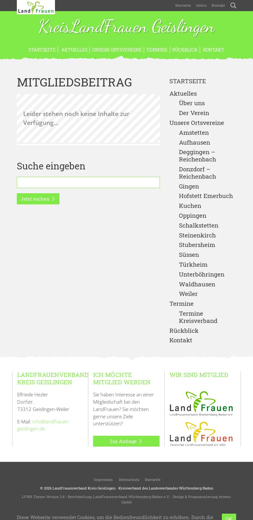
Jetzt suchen (38, 198)
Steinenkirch (197, 235)
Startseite (183, 5)
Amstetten (194, 132)
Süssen (189, 254)
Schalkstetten (198, 225)
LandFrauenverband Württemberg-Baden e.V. (131, 496)
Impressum (103, 479)
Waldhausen (197, 284)
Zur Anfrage (126, 441)
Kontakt (218, 5)
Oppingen (192, 215)
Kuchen (190, 205)
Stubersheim (197, 245)
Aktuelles (73, 50)
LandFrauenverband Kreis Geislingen (83, 488)
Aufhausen (194, 142)
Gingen (189, 186)
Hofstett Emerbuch (206, 196)
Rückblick (184, 50)
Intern (201, 5)
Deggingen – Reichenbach (197, 155)
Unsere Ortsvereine (117, 50)
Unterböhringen (201, 274)
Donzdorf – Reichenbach (197, 173)
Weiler (188, 294)
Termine (157, 50)
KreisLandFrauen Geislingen (126, 27)
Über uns (192, 103)
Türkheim (193, 264)
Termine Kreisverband (198, 317)
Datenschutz (129, 479)
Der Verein (194, 113)
